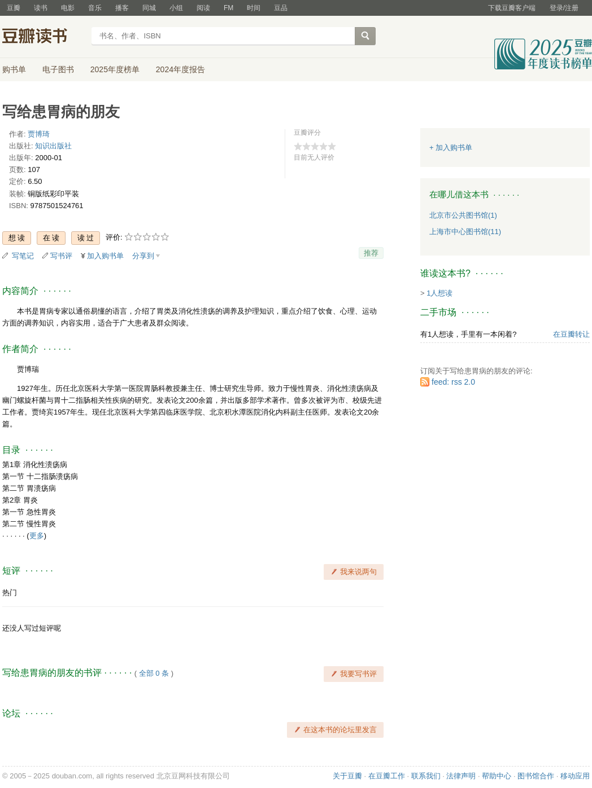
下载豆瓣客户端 (512, 8)
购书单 (14, 69)
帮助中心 (496, 776)
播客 (122, 8)
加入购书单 (105, 256)
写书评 (61, 256)
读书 (40, 8)
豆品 (281, 8)
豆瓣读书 (43, 37)
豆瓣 (13, 8)
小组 (176, 8)
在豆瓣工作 (386, 776)
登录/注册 (564, 8)
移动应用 (575, 776)
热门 (9, 592)
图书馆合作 (535, 776)
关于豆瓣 (347, 776)
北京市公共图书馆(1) (463, 215)
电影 (68, 8)
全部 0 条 (154, 673)
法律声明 (461, 776)
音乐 (95, 8)
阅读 (203, 8)
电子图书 (58, 69)
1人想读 (439, 293)
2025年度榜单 (115, 69)
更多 (36, 535)
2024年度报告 (180, 69)
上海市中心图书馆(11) (465, 231)
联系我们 (426, 776)
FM (228, 8)
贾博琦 (39, 134)
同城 (149, 8)
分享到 (143, 256)
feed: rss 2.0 (453, 381)
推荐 (371, 253)
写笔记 (23, 256)
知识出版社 (53, 146)
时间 (253, 8)
